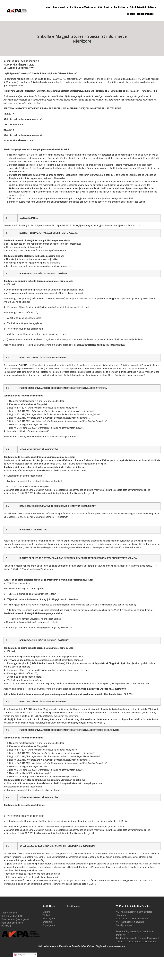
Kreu (48, 7)
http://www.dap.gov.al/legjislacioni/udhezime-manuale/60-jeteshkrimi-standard (43, 293)
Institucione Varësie (83, 7)
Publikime (121, 7)
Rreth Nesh (60, 7)
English (19, 954)
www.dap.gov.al (86, 493)
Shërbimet (104, 7)
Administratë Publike (143, 7)
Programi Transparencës (141, 14)
